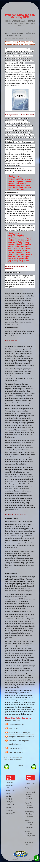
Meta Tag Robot (14, 728)
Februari (8, 790)
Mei (7, 796)
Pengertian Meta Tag (16, 724)
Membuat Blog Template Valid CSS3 (29, 814)
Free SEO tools (30, 783)
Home (7, 33)
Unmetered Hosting (24, 859)
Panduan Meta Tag (17, 33)
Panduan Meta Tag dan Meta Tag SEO (18, 38)
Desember (9, 782)
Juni (7, 793)
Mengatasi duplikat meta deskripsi (21, 737)
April (7, 799)
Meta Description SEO (16, 752)
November (9, 785)
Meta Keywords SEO (16, 748)
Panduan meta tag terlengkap (19, 732)
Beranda (20, 765)
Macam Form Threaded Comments (29, 805)
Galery (27, 788)
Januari (8, 807)
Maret (8, 802)
